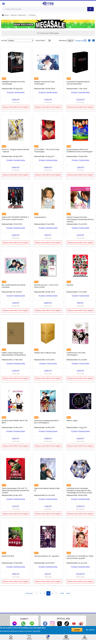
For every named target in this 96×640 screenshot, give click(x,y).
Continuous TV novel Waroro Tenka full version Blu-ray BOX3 (80, 555)
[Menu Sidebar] (3, 3)
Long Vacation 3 (40, 216)
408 (62, 592)
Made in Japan (72, 419)
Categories (80, 40)
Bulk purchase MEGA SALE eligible (15, 107)
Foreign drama (19, 92)
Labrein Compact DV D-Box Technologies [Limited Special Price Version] (80, 218)
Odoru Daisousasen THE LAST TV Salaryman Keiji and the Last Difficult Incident (15, 489)
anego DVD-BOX (8, 554)
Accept (77, 630)
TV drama (32, 15)
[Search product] (90, 9)
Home (5, 15)
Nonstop (70, 284)
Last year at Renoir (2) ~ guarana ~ (47, 554)
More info (36, 631)
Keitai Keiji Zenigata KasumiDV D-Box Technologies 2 (46, 420)
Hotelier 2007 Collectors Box (45, 352)
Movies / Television (18, 15)
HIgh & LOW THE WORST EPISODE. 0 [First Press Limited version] (15, 217)
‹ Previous (29, 592)
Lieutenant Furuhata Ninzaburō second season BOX (78, 82)
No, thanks (90, 630)
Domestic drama (51, 92)
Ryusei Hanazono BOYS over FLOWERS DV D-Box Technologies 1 (80, 150)
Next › (68, 592)
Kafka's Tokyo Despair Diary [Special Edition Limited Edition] (14, 353)
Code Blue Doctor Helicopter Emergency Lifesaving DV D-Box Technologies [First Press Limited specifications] (79, 490)
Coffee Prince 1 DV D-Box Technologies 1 (76, 353)
